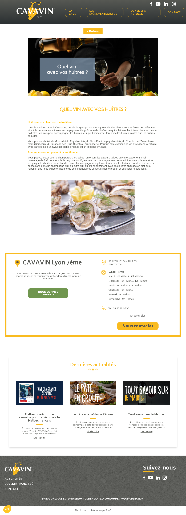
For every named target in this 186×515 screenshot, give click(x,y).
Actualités (13, 479)
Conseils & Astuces (138, 12)
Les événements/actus (103, 12)
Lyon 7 (40, 16)
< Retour (93, 31)
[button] (7, 509)
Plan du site (80, 510)
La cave (72, 12)
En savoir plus (137, 316)
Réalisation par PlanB (101, 510)
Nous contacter (137, 326)
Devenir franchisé (19, 484)
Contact (174, 12)
